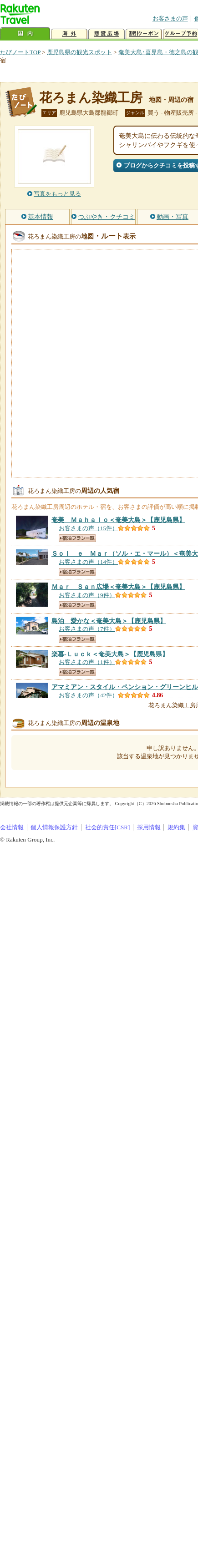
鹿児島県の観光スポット (79, 52)
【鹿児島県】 (118, 519)
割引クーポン (144, 34)
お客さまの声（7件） (87, 628)
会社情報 (12, 827)
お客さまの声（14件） (88, 561)
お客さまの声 (170, 18)
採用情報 (149, 827)
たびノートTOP (20, 52)
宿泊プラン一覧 (77, 538)
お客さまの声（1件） (87, 662)
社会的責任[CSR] (107, 827)
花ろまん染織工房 (90, 98)
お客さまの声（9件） (87, 595)
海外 (69, 34)
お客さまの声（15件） (88, 528)
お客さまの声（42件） (88, 695)
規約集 (176, 827)
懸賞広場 (106, 34)
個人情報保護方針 (54, 827)
